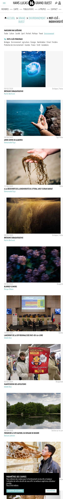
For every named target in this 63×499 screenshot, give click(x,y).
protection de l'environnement (13, 45)
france (33, 45)
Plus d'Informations (12, 485)
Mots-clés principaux (15, 39)
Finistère (55, 42)
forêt (38, 45)
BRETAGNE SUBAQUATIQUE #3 (13, 91)
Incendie (27, 45)
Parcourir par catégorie (13, 30)
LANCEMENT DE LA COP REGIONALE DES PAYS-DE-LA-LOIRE (23, 335)
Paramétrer (51, 491)
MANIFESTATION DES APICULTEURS (15, 384)
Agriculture (25, 42)
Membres (5, 9)
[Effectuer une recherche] (56, 3)
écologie (33, 42)
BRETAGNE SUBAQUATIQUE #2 (13, 238)
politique (35, 33)
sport (23, 33)
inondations (45, 45)
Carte (16, 9)
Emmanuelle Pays (9, 142)
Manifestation (41, 42)
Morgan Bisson (8, 289)
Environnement (16, 42)
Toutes (6, 33)
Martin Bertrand (9, 94)
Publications (28, 9)
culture (11, 33)
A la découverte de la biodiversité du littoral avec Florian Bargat (28, 189)
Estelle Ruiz (8, 338)
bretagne (7, 42)
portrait (28, 33)
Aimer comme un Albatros (13, 140)
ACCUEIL (11, 18)
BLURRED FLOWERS (10, 287)
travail (41, 33)
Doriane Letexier (9, 436)
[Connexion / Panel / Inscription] (59, 3)
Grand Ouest (21, 20)
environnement (37, 18)
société (17, 33)
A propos (42, 9)
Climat (49, 42)
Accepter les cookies (15, 491)
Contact (54, 9)
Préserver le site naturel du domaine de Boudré (21, 433)
